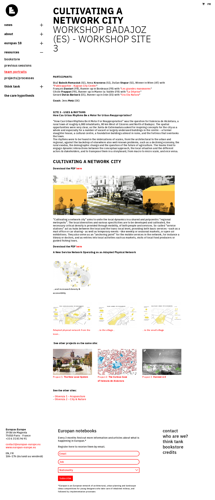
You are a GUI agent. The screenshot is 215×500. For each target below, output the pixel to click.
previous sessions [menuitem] (18, 65)
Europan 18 (23, 42)
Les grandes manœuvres (136, 88)
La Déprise (133, 91)
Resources (23, 52)
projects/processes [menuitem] (19, 78)
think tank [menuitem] (173, 441)
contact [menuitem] (170, 430)
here (79, 168)
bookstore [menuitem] (12, 59)
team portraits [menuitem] (15, 71)
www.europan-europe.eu (21, 447)
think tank (23, 86)
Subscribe (65, 478)
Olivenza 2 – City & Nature (70, 399)
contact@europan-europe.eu (23, 444)
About (23, 33)
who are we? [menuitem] (175, 436)
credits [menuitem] (170, 452)
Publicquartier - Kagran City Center (75, 85)
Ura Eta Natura (130, 94)
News (23, 24)
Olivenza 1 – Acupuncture (70, 396)
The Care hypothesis (19, 95)
